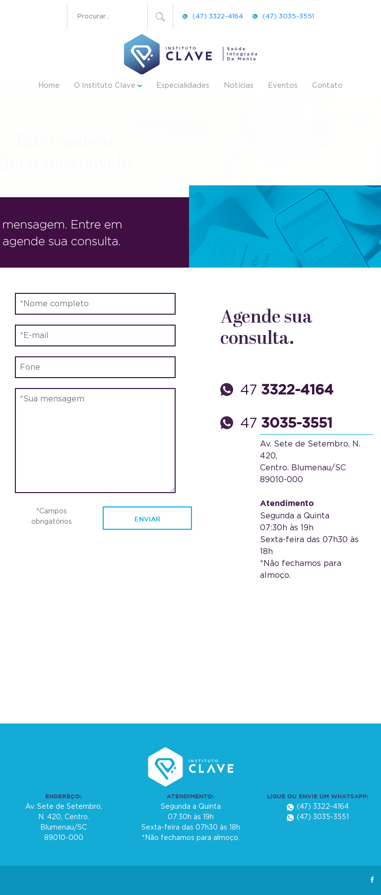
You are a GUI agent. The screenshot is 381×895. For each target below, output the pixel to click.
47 (286, 390)
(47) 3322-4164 (217, 16)
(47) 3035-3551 (288, 16)
